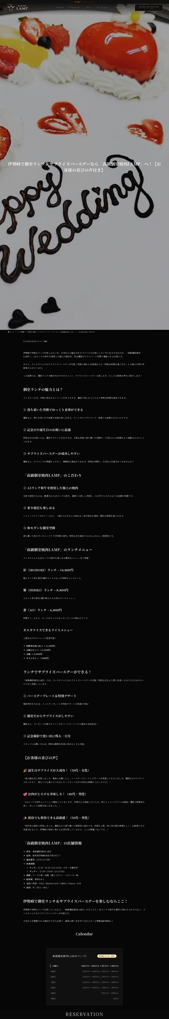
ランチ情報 (43, 341)
